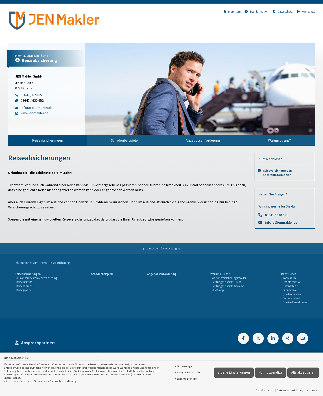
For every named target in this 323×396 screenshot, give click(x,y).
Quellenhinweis (292, 294)
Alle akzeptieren (303, 372)
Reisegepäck (23, 290)
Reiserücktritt (24, 282)
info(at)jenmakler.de (281, 222)
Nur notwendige (270, 372)
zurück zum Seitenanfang (161, 248)
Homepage (306, 11)
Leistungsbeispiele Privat (226, 282)
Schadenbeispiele (124, 140)
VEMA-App (218, 290)
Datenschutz (282, 11)
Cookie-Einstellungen (295, 302)
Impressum (312, 390)
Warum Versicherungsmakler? (229, 278)
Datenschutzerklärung (290, 390)
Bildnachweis (290, 290)
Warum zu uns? (279, 140)
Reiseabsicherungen (47, 140)
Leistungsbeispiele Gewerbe (228, 286)
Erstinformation (264, 390)
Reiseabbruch (24, 286)
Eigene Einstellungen (234, 372)
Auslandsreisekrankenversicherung (36, 278)
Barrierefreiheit (291, 298)
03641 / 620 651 (276, 215)
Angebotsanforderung (203, 140)
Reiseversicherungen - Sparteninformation (278, 173)
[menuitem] (47, 140)
